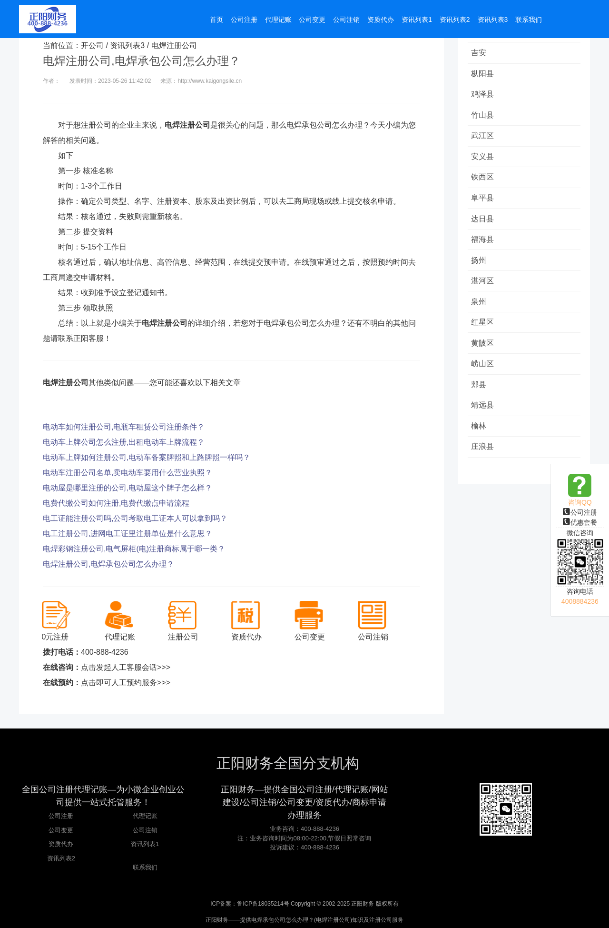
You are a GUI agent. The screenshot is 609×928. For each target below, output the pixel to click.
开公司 (92, 45)
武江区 (483, 139)
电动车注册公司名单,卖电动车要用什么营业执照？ (127, 473)
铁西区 (483, 182)
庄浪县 (483, 460)
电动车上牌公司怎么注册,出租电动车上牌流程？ (124, 442)
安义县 (483, 160)
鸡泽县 (483, 96)
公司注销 (145, 830)
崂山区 (483, 374)
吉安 (480, 53)
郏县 (480, 396)
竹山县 (483, 117)
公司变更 (61, 830)
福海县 (483, 246)
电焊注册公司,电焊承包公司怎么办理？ (108, 564)
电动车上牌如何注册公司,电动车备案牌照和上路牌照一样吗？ (146, 457)
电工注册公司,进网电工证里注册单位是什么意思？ (127, 533)
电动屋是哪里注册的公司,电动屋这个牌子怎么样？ (127, 488)
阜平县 (483, 203)
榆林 (480, 439)
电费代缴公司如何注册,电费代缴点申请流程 (116, 503)
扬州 (480, 267)
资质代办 (61, 844)
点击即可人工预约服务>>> (125, 683)
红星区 (483, 332)
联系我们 (145, 867)
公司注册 (580, 512)
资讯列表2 (61, 858)
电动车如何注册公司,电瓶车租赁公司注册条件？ (124, 427)
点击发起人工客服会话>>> (125, 667)
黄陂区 (483, 353)
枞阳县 (483, 74)
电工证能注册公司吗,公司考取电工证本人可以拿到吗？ (135, 518)
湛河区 (483, 289)
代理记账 (145, 815)
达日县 (483, 224)
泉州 (480, 310)
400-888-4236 (104, 652)
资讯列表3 (127, 45)
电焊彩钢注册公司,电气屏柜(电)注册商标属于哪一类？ (134, 549)
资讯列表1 (145, 844)
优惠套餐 (580, 522)
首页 (216, 20)
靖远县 (483, 417)
